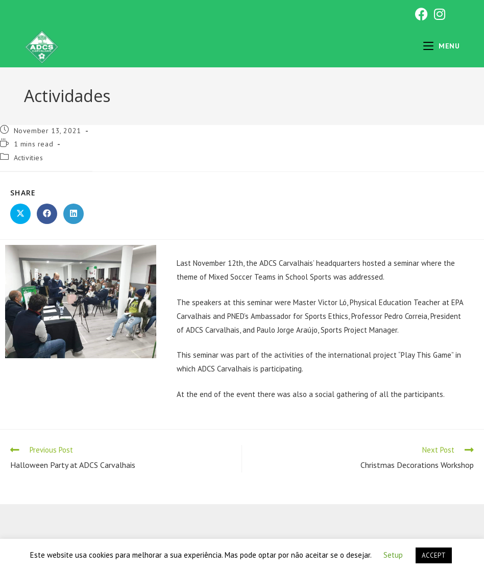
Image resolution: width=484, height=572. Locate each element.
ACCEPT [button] (434, 555)
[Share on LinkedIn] (73, 214)
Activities (28, 157)
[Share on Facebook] (47, 214)
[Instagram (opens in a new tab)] (438, 14)
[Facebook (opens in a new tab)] (421, 14)
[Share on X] (20, 214)
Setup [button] (393, 555)
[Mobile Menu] (441, 46)
